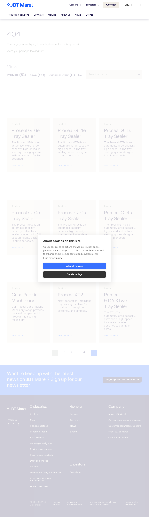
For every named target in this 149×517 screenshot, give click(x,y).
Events (89, 15)
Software (39, 15)
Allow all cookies (58, 270)
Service (52, 15)
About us (65, 15)
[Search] (140, 5)
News (78, 15)
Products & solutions (18, 15)
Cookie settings (90, 270)
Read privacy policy (52, 261)
